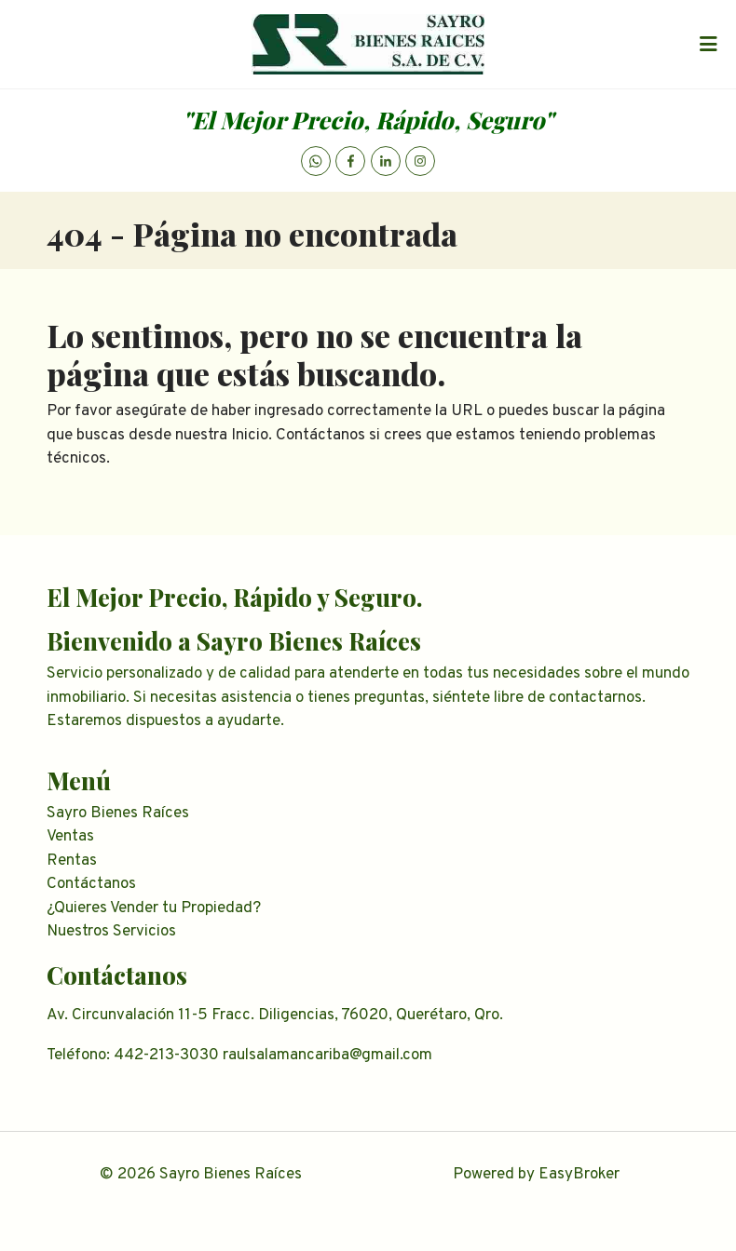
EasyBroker (579, 1174)
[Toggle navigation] (708, 44)
